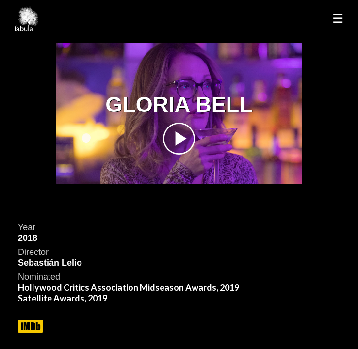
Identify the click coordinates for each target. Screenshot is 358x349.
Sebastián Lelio (50, 263)
